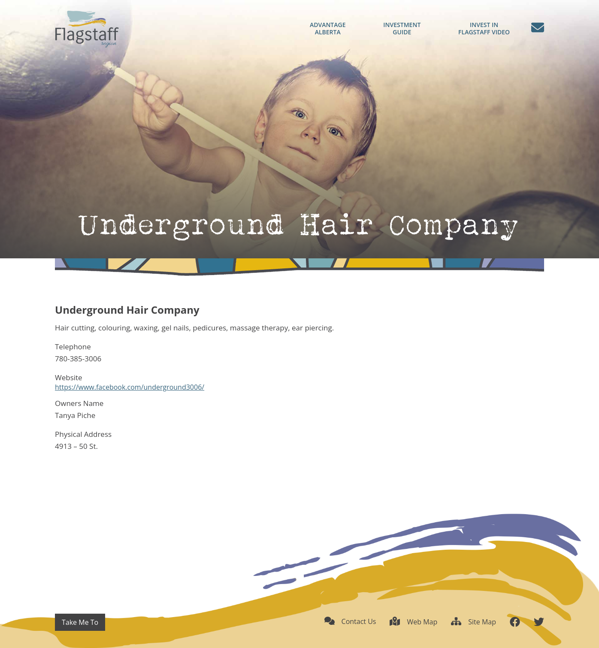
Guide (402, 28)
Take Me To (80, 622)
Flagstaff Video (484, 28)
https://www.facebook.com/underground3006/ (129, 387)
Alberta (328, 28)
